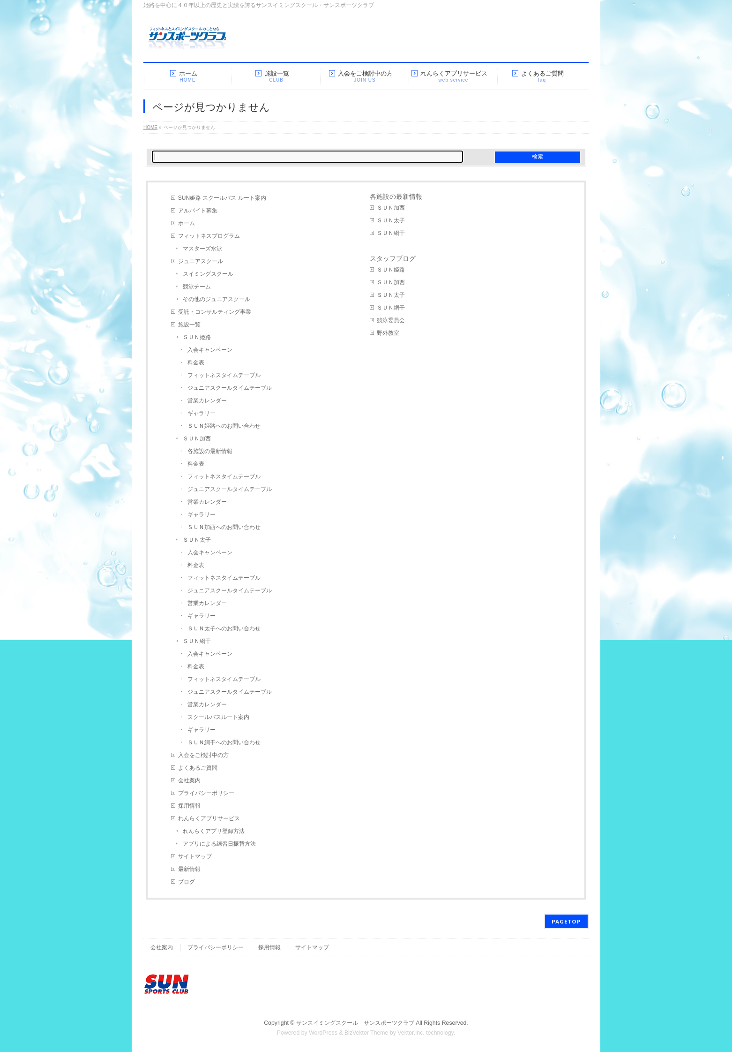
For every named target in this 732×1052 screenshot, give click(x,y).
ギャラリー (201, 413)
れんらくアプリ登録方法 (214, 831)
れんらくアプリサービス (209, 818)
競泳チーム (197, 286)
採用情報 (189, 805)
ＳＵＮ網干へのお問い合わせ (224, 742)
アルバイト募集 (197, 210)
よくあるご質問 (197, 767)
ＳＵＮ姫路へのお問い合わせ (224, 426)
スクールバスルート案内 (218, 717)
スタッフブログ (393, 258)
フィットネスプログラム (209, 236)
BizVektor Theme (366, 1032)
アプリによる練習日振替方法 (219, 843)
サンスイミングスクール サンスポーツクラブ (355, 1023)
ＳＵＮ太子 (197, 540)
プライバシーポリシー (206, 793)
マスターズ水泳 (202, 248)
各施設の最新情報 (209, 451)
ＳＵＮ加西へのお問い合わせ (224, 527)
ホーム (186, 223)
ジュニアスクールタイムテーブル (229, 388)
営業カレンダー (207, 400)
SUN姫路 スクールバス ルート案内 (222, 198)
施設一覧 (189, 324)
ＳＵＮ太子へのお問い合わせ (224, 628)
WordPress (323, 1032)
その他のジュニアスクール (216, 299)
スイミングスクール (208, 274)
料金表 (195, 362)
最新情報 (189, 869)
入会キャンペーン (209, 350)
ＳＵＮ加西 (197, 438)
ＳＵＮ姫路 (197, 337)
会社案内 (189, 780)
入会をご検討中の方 (203, 755)
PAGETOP (566, 921)
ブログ (186, 881)
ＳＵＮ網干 (197, 641)
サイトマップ (195, 856)
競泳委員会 (391, 320)
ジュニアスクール (200, 261)
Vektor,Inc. (411, 1032)
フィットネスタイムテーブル (224, 375)
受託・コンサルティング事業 (214, 312)
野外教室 (388, 333)
